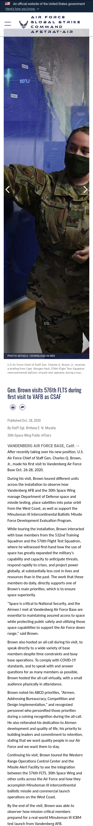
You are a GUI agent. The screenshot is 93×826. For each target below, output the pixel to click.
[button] (22, 8)
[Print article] (13, 407)
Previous (8, 189)
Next (85, 189)
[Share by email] (22, 407)
